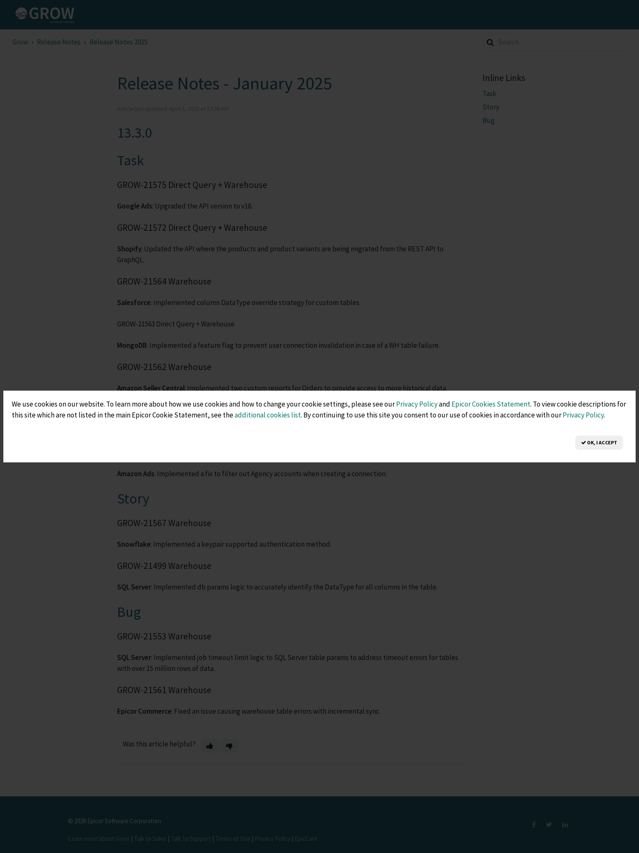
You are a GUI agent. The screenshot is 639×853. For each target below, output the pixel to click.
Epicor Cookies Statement (490, 404)
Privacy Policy (417, 404)
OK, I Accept (599, 442)
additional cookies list (268, 415)
